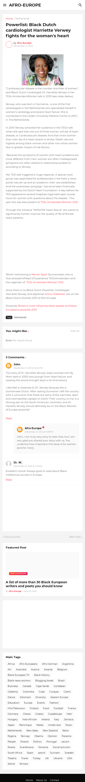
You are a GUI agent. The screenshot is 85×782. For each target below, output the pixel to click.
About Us (41, 780)
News (65, 730)
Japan (11, 725)
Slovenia (43, 747)
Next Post (75, 536)
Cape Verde (42, 686)
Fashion (54, 702)
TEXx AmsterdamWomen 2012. (45, 282)
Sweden (69, 752)
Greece (39, 713)
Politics (37, 741)
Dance (11, 697)
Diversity (40, 697)
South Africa (15, 752)
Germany (13, 713)
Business (13, 686)
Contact (54, 780)
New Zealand (50, 730)
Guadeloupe (55, 713)
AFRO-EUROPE (25, 5)
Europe (28, 702)
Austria (35, 669)
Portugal (51, 741)
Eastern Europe (59, 697)
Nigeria (12, 736)
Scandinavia (27, 747)
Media (39, 725)
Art (9, 669)
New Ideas (32, 730)
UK (47, 758)
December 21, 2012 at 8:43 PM (28, 368)
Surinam (55, 752)
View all (74, 331)
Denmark (25, 697)
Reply (9, 418)
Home (9, 18)
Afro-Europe (33, 428)
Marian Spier (39, 274)
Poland (24, 741)
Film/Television (16, 708)
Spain (30, 752)
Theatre (12, 758)
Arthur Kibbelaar (55, 294)
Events (41, 702)
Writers (24, 763)
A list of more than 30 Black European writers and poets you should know (36, 584)
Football (58, 708)
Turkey (37, 758)
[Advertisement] (30, 624)
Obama (38, 736)
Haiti (69, 713)
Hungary (13, 719)
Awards (48, 669)
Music (68, 725)
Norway (25, 736)
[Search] (80, 5)
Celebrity (13, 691)
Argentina (68, 663)
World (11, 763)
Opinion (52, 736)
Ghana (27, 713)
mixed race (54, 725)
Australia (21, 669)
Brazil (61, 680)
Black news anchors (19, 680)
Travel (24, 758)
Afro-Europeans (28, 663)
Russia (11, 747)
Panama (66, 736)
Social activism (61, 747)
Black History (42, 675)
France (72, 708)
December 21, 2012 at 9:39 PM (39, 432)
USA (69, 758)
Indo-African (29, 719)
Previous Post (12, 536)
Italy (56, 719)
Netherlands (22, 18)
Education (13, 702)
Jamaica (68, 719)
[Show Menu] (4, 5)
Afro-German (49, 663)
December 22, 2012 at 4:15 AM (28, 466)
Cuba (42, 691)
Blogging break (44, 680)
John (17, 364)
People (12, 741)
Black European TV (18, 675)
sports (41, 752)
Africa (11, 663)
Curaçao (54, 691)
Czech (67, 691)
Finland (34, 708)
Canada (27, 686)
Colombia (28, 691)
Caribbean (59, 686)
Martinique (25, 725)
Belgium (62, 669)
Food (46, 708)
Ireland (45, 719)
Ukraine (57, 758)
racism (65, 741)
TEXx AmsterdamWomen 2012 (59, 202)
